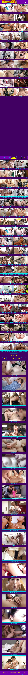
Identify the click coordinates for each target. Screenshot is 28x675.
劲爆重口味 (7, 74)
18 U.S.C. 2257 (13, 672)
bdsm (21, 83)
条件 (8, 672)
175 (19, 358)
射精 (7, 83)
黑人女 (7, 36)
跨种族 (21, 74)
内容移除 (19, 672)
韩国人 (7, 46)
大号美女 (21, 27)
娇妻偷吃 (21, 36)
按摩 (21, 8)
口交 (7, 64)
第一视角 (21, 64)
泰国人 (7, 27)
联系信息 (4, 672)
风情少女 (21, 92)
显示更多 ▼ (14, 355)
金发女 (7, 18)
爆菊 (7, 92)
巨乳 (7, 55)
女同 (7, 8)
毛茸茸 (21, 55)
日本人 (21, 18)
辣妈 (21, 46)
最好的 (13, 157)
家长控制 (23, 672)
